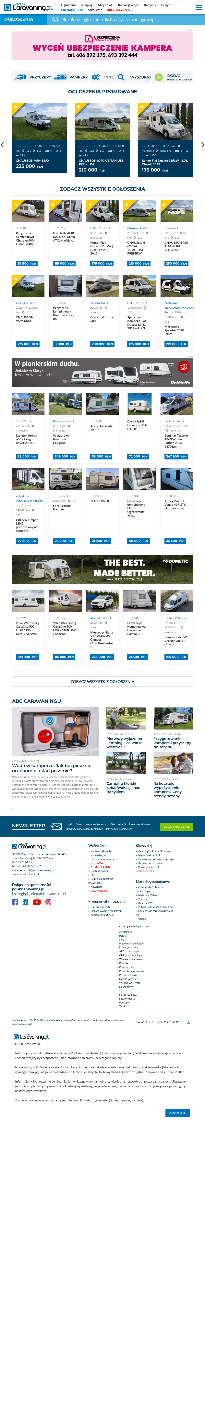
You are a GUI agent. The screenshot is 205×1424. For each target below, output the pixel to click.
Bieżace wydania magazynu (106, 910)
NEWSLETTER (28, 825)
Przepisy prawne (128, 975)
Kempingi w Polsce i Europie (154, 851)
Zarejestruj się (99, 855)
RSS (93, 874)
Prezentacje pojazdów (131, 971)
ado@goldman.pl (29, 874)
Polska (123, 935)
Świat (122, 939)
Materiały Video (147, 895)
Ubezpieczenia (99, 890)
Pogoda (142, 899)
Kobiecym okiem (128, 947)
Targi (122, 1006)
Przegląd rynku (127, 967)
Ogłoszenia (18, 19)
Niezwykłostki (127, 998)
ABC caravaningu (129, 951)
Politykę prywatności (85, 1053)
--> (55, 758)
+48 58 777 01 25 (31, 866)
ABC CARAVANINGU (36, 701)
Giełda (142, 918)
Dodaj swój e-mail (176, 826)
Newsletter (97, 886)
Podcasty (124, 1002)
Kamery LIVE (145, 903)
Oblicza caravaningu (130, 955)
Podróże (123, 963)
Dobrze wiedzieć (128, 978)
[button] (133, 77)
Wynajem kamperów (131, 959)
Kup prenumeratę (101, 906)
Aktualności (125, 931)
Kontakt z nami (99, 870)
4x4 (121, 990)
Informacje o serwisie (103, 859)
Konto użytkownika (102, 851)
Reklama (97, 863)
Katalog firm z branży (150, 863)
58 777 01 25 (24, 862)
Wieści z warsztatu (129, 982)
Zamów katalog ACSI (103, 914)
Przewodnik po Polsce (131, 943)
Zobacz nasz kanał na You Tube (155, 906)
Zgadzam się (177, 1113)
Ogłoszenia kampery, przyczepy (156, 859)
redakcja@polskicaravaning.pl (37, 870)
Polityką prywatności (94, 1100)
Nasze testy (126, 986)
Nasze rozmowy (128, 994)
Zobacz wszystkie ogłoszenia (102, 189)
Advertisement (101, 867)
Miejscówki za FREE (149, 855)
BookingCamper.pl (148, 867)
